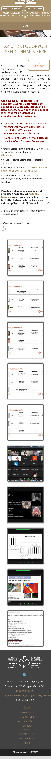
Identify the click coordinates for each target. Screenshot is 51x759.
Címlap (27, 707)
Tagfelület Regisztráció (12, 9)
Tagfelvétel (27, 712)
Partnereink (26, 738)
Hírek (27, 743)
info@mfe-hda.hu (25, 690)
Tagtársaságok (27, 721)
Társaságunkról (27, 717)
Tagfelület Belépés (34, 9)
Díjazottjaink (27, 733)
